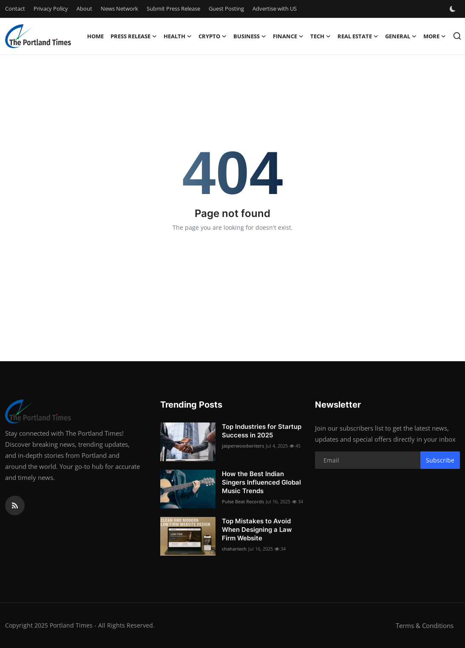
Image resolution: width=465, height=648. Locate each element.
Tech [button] (320, 36)
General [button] (401, 36)
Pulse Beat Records (243, 501)
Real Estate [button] (357, 36)
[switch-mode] (453, 9)
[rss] (15, 505)
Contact (15, 8)
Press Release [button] (134, 36)
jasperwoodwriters (243, 445)
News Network (119, 8)
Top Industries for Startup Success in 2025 (261, 430)
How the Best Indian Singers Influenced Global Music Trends (261, 482)
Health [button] (178, 36)
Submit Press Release (173, 8)
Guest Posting (226, 8)
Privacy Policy (51, 8)
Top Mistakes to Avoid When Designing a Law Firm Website (257, 529)
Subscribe (440, 460)
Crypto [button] (212, 36)
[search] (457, 36)
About (84, 8)
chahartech (234, 548)
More (434, 36)
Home (95, 36)
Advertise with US (274, 8)
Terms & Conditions (425, 625)
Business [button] (249, 36)
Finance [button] (288, 36)
